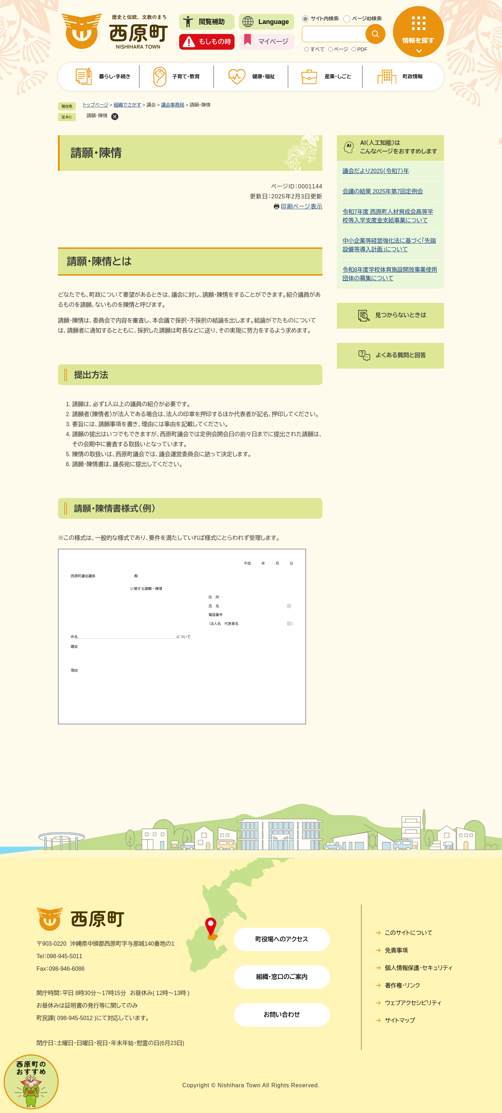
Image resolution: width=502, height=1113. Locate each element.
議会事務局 (172, 105)
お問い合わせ (282, 1014)
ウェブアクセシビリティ (413, 1003)
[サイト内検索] (339, 34)
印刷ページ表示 (302, 206)
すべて (317, 49)
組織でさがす (127, 105)
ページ (341, 49)
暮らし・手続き (115, 76)
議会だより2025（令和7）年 (376, 171)
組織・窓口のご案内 (281, 977)
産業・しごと (338, 76)
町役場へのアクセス (281, 939)
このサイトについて (409, 933)
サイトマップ (400, 1021)
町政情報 (413, 76)
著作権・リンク (402, 986)
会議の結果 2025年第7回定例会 (383, 191)
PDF (362, 49)
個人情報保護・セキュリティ (419, 968)
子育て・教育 (186, 76)
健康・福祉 (263, 76)
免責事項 (396, 950)
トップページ (95, 105)
